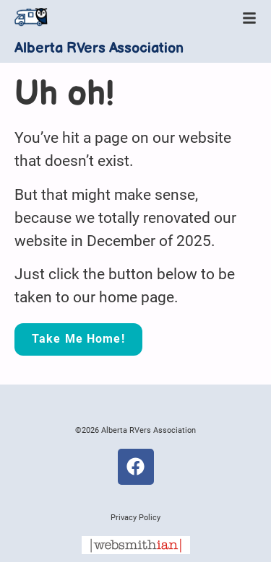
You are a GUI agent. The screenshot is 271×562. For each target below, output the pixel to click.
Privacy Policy (135, 517)
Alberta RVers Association (99, 48)
